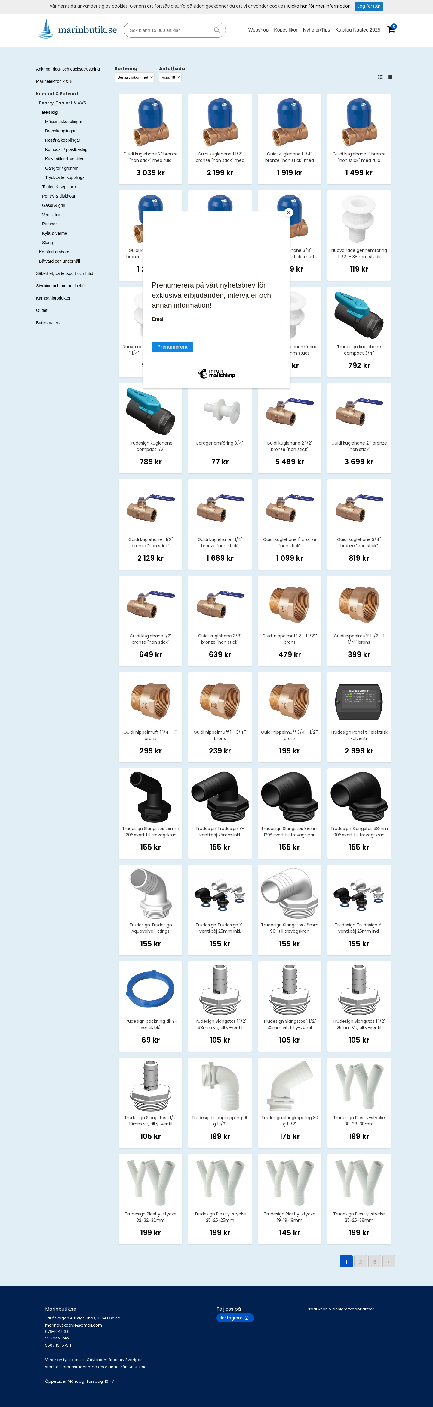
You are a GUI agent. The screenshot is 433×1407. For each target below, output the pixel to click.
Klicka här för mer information (319, 6)
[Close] (288, 212)
